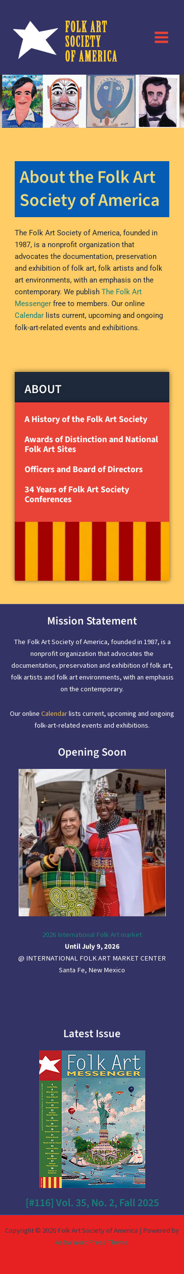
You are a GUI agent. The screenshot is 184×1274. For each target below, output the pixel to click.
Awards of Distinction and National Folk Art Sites (91, 444)
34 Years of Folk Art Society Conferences (77, 494)
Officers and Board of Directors (84, 469)
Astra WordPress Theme (92, 1242)
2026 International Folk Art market (92, 935)
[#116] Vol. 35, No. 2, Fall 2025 (92, 1203)
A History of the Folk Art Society (86, 419)
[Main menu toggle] (161, 37)
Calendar (29, 315)
